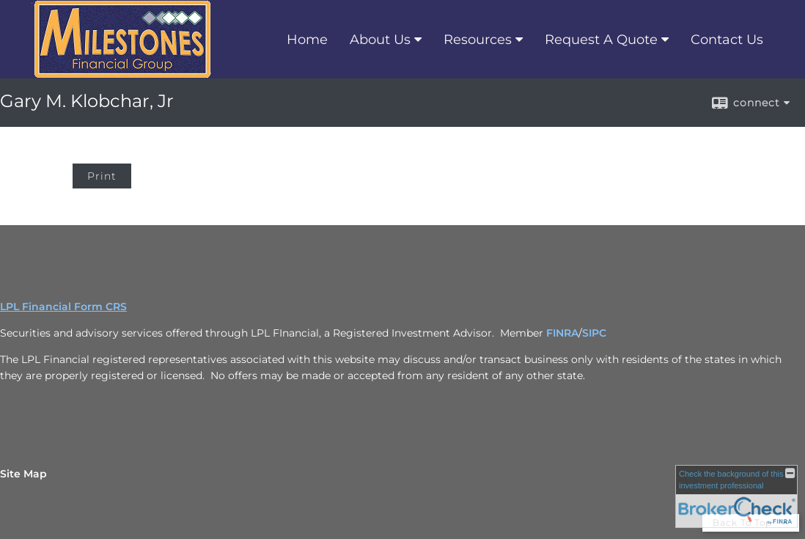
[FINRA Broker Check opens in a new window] (736, 496)
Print (102, 176)
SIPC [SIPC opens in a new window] (594, 333)
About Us (380, 40)
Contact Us (727, 40)
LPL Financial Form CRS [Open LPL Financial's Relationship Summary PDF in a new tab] (63, 306)
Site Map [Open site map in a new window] (23, 473)
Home (307, 40)
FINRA (562, 333)
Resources (478, 40)
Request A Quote (601, 40)
